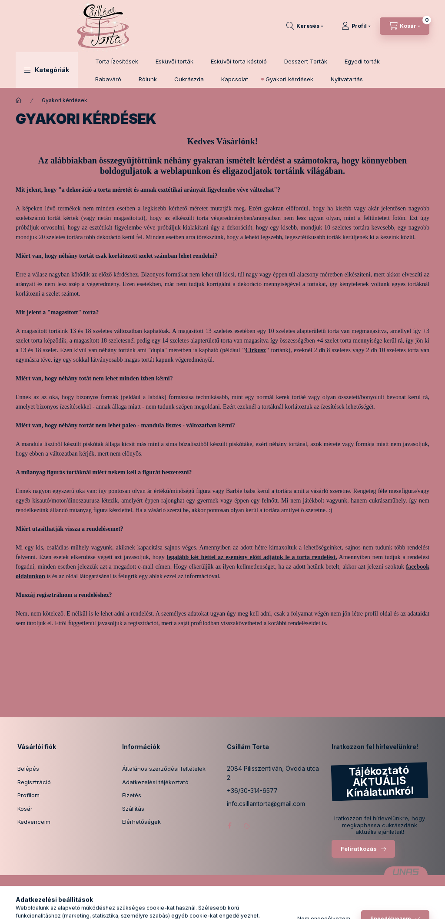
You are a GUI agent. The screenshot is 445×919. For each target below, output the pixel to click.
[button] (47, 70)
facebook (229, 825)
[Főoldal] (19, 100)
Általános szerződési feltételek (164, 768)
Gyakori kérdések (289, 79)
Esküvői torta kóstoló (239, 61)
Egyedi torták (362, 61)
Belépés (28, 768)
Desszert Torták (305, 61)
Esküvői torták (174, 61)
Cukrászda (189, 79)
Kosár (25, 808)
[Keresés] (304, 26)
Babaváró (108, 79)
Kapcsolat (234, 79)
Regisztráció (34, 782)
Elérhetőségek (141, 821)
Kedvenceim (33, 821)
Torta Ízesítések (116, 61)
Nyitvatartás (347, 79)
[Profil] (356, 26)
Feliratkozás (359, 848)
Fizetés (131, 795)
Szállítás (133, 808)
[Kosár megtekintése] (404, 26)
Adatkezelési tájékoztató (155, 782)
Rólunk (148, 79)
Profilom (28, 795)
